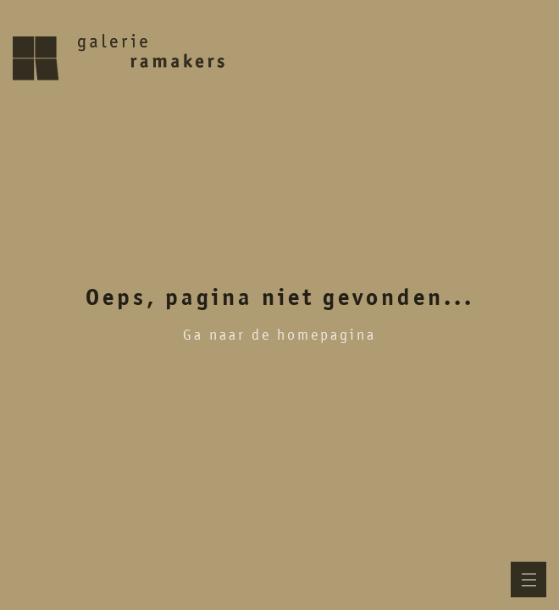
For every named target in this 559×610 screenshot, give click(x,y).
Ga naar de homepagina (279, 334)
